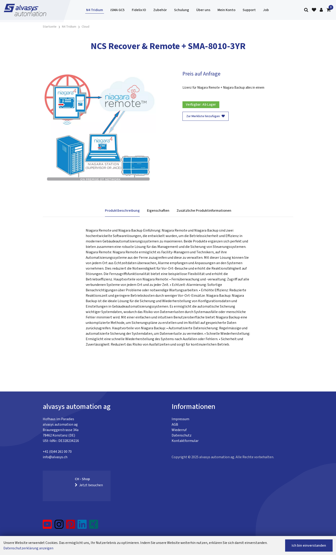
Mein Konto (226, 9)
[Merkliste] (314, 10)
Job (266, 9)
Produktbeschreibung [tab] (122, 210)
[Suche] (306, 10)
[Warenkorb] (328, 10)
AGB (175, 424)
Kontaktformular (185, 440)
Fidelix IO (139, 9)
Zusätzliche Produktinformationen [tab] (204, 210)
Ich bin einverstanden (309, 545)
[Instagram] (59, 526)
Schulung (181, 9)
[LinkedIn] (82, 526)
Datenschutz (182, 435)
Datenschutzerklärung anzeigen (28, 548)
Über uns (203, 9)
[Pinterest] (70, 526)
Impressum (180, 419)
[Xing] (93, 526)
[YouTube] (47, 526)
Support (249, 9)
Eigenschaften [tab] (158, 210)
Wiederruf (179, 429)
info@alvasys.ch (55, 457)
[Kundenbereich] (321, 10)
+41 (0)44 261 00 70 (57, 451)
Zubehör (160, 9)
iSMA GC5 (117, 9)
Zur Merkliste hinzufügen (205, 116)
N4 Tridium (94, 9)
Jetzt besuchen (89, 485)
